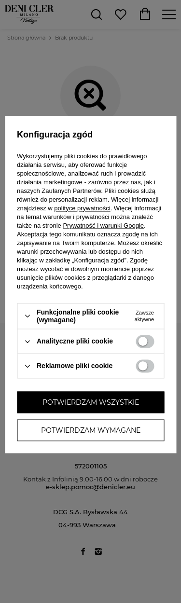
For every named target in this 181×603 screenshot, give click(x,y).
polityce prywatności (82, 208)
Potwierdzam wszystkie (90, 402)
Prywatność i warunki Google (103, 225)
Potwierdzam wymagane (90, 430)
